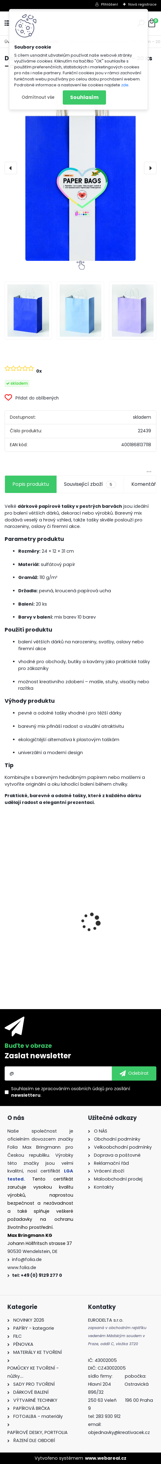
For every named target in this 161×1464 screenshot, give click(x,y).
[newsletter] (134, 1073)
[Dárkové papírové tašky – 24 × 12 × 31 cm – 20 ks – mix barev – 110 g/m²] (80, 168)
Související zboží (90, 484)
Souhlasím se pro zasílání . (70, 1092)
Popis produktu (30, 484)
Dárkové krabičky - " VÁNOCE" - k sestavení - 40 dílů (38, 942)
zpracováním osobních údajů (72, 1089)
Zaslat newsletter (38, 1056)
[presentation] (11, 168)
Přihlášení (109, 4)
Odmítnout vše (38, 97)
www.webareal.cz (105, 1458)
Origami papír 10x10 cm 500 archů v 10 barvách (115, 922)
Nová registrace (142, 4)
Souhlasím (84, 97)
